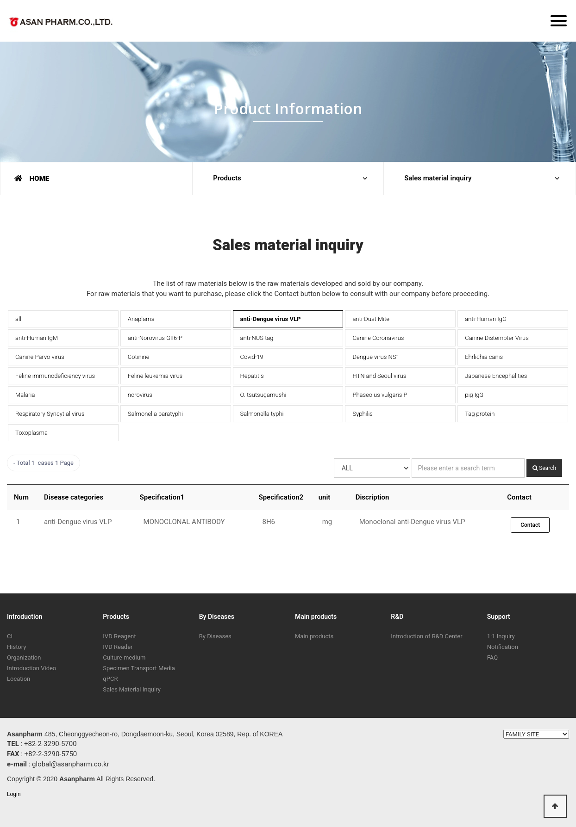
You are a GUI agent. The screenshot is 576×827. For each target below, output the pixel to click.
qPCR (110, 678)
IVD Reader (117, 646)
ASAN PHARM (62, 23)
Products (227, 178)
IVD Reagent (119, 636)
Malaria (25, 394)
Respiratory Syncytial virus (49, 413)
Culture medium (124, 657)
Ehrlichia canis (484, 356)
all (18, 318)
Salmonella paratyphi (155, 413)
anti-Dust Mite (370, 318)
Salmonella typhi (262, 413)
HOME (31, 178)
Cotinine (139, 356)
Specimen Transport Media (139, 668)
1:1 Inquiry (501, 636)
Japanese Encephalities (496, 375)
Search (544, 468)
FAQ (492, 657)
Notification (502, 646)
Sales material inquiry (438, 178)
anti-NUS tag (257, 337)
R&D (397, 616)
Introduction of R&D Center (426, 636)
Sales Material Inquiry (131, 689)
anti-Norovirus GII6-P (155, 337)
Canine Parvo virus (39, 356)
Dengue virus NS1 (375, 356)
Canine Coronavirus (378, 337)
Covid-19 (251, 356)
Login (14, 794)
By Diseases (216, 616)
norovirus (140, 394)
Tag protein (480, 413)
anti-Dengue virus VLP (270, 318)
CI (10, 636)
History (16, 646)
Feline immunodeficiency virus (55, 375)
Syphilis (362, 413)
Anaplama (141, 318)
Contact (530, 525)
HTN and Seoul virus (379, 375)
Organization (24, 657)
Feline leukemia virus (155, 375)
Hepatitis (252, 375)
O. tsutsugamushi (263, 394)
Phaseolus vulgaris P (379, 394)
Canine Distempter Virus (497, 337)
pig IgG (474, 394)
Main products (316, 616)
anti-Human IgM (36, 337)
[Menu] (558, 21)
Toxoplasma (31, 432)
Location (18, 678)
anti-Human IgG (486, 318)
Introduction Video (31, 668)
